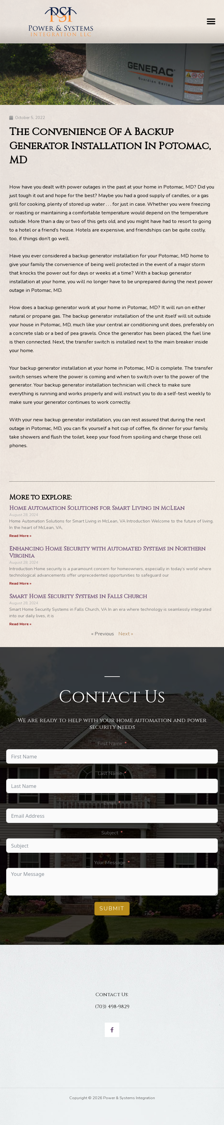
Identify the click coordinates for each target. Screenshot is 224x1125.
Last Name (110, 773)
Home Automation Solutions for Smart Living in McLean (97, 508)
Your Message (109, 862)
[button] (211, 22)
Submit (112, 908)
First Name (109, 743)
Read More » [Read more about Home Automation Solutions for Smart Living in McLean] (20, 535)
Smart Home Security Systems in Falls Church (78, 596)
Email (110, 802)
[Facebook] (112, 1030)
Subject (109, 832)
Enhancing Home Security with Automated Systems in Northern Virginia (107, 552)
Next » (125, 633)
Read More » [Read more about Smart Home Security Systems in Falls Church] (20, 624)
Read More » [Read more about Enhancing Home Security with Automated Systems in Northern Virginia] (20, 583)
